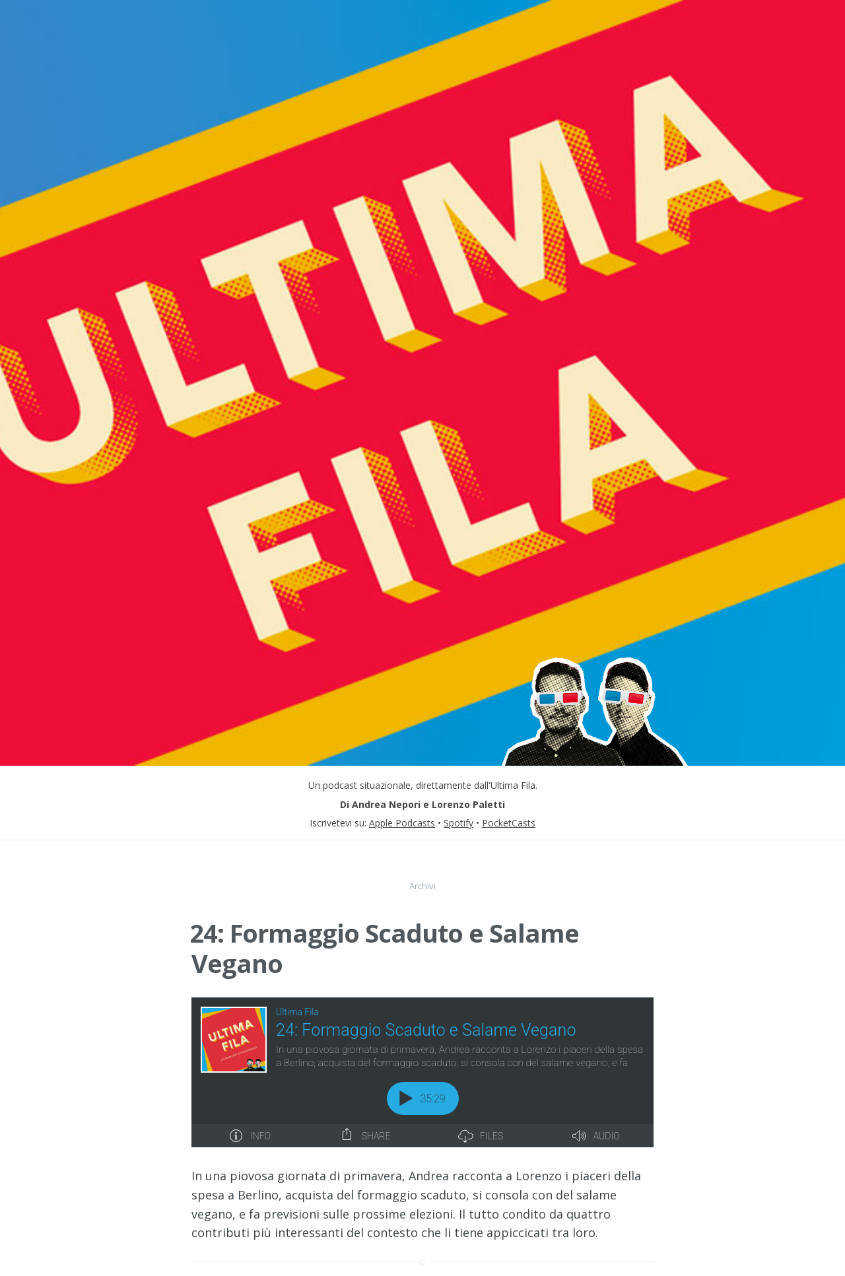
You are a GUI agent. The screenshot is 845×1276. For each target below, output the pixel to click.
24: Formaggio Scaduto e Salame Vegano (384, 948)
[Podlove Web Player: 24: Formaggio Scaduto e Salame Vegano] (422, 1072)
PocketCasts (508, 823)
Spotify (458, 823)
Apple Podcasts (402, 823)
